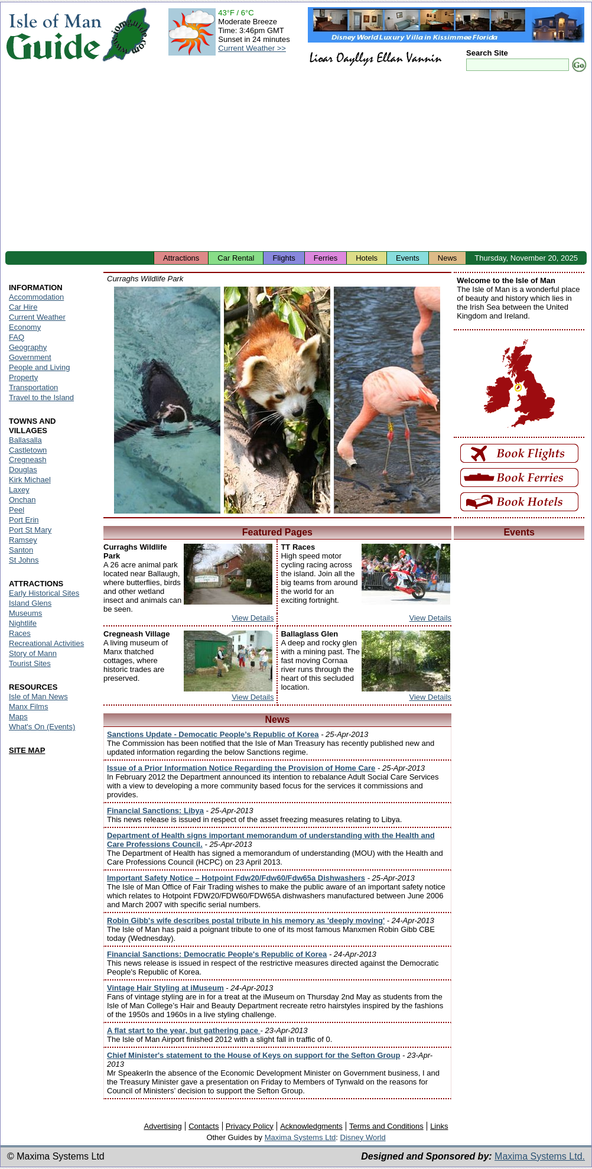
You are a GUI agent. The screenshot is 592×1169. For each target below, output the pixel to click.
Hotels (367, 258)
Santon (21, 549)
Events (407, 258)
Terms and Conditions (386, 1126)
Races (20, 633)
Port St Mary (30, 529)
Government (30, 357)
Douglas (23, 469)
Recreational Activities (46, 643)
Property (23, 377)
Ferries (325, 258)
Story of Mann (33, 653)
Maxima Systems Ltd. (540, 1156)
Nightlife (23, 623)
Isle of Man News (38, 696)
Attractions (181, 258)
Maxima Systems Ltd (300, 1137)
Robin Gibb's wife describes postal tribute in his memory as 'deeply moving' (246, 920)
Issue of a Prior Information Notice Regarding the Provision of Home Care (241, 768)
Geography (28, 347)
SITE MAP (27, 750)
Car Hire (23, 307)
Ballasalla (25, 440)
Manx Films (28, 706)
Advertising (162, 1126)
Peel (16, 509)
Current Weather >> (252, 48)
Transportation (33, 387)
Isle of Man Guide (53, 34)
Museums (25, 613)
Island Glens (30, 603)
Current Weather (37, 317)
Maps (18, 716)
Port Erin (24, 519)
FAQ (16, 337)
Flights (283, 258)
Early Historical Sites (44, 593)
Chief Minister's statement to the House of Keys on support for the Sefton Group (253, 1055)
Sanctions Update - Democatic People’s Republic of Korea (213, 734)
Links (439, 1126)
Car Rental (235, 258)
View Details (253, 617)
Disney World (363, 1137)
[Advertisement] (296, 162)
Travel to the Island (41, 397)
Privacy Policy (250, 1126)
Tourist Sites (30, 663)
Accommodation (36, 297)
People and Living (39, 367)
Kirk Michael (30, 479)
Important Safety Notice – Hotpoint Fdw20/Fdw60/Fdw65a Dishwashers (236, 877)
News (447, 258)
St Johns (24, 560)
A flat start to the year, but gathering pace (184, 1030)
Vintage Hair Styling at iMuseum (165, 987)
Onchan (22, 499)
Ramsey (23, 539)
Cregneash (28, 459)
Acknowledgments (311, 1126)
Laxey (19, 489)
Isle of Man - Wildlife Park (167, 400)
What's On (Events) (42, 726)
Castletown (28, 450)
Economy (25, 327)
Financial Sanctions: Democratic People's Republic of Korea (217, 954)
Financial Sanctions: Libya (155, 810)
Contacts (203, 1126)
